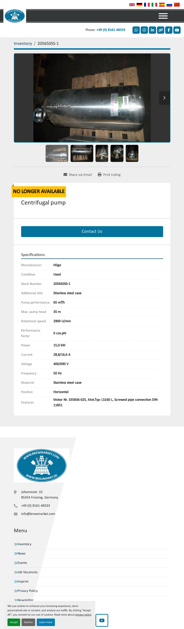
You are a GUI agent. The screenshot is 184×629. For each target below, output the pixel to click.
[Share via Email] (78, 175)
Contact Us (92, 231)
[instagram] (144, 30)
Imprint (22, 581)
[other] (160, 30)
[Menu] (163, 16)
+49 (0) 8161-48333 (110, 30)
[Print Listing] (109, 175)
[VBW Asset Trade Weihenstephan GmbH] (42, 465)
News (21, 553)
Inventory (24, 544)
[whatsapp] (136, 30)
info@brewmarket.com (38, 514)
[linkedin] (152, 30)
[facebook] (168, 30)
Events (22, 563)
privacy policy (83, 614)
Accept (14, 622)
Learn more (45, 622)
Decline (28, 622)
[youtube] (177, 30)
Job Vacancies (27, 572)
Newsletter (25, 600)
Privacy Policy (27, 591)
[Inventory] (23, 43)
